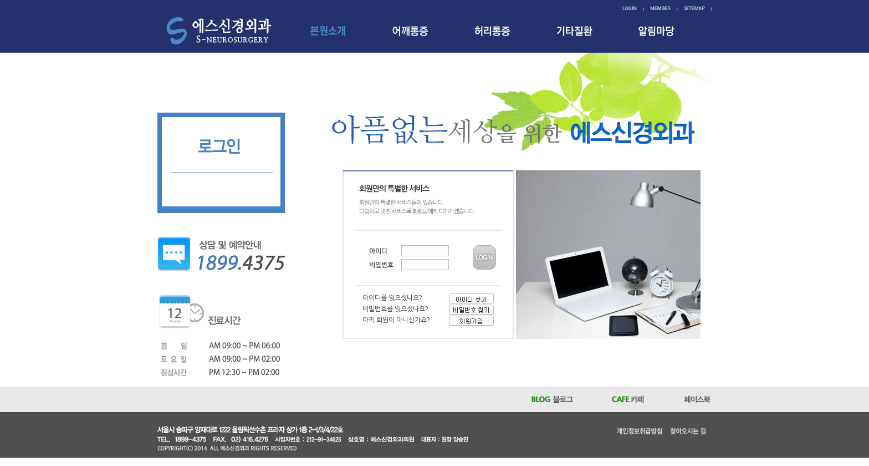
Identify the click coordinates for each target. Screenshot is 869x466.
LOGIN (484, 257)
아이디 (378, 251)
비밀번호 (381, 265)
